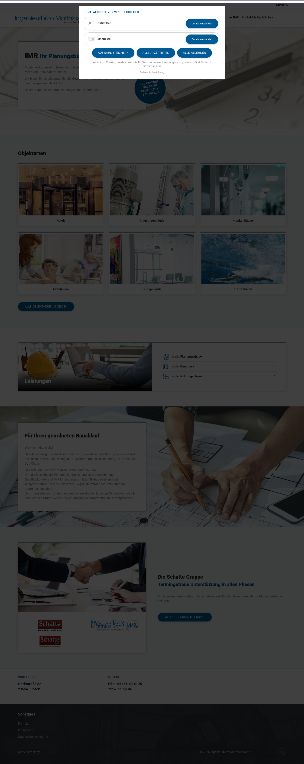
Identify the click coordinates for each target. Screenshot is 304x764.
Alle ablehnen (194, 52)
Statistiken (104, 23)
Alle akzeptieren (155, 52)
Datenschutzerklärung (152, 72)
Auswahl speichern (113, 52)
